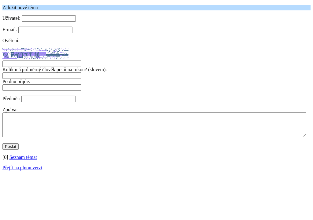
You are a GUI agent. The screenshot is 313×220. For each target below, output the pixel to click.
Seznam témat (23, 161)
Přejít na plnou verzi (22, 172)
